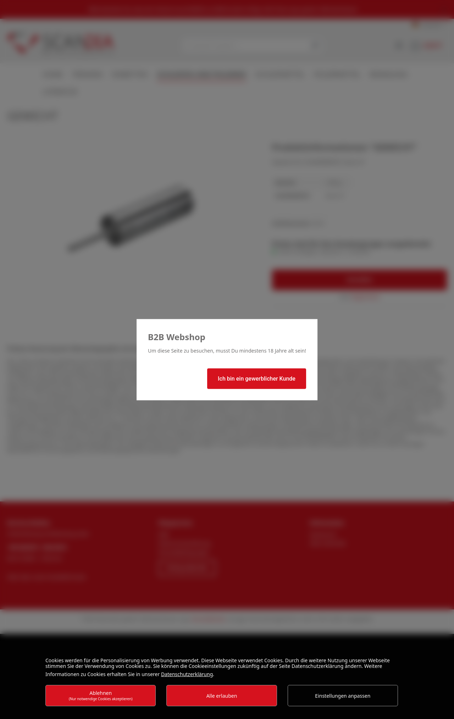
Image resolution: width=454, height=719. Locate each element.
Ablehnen (101, 695)
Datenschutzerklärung (187, 674)
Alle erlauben (221, 695)
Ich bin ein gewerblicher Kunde (256, 378)
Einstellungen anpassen (342, 695)
